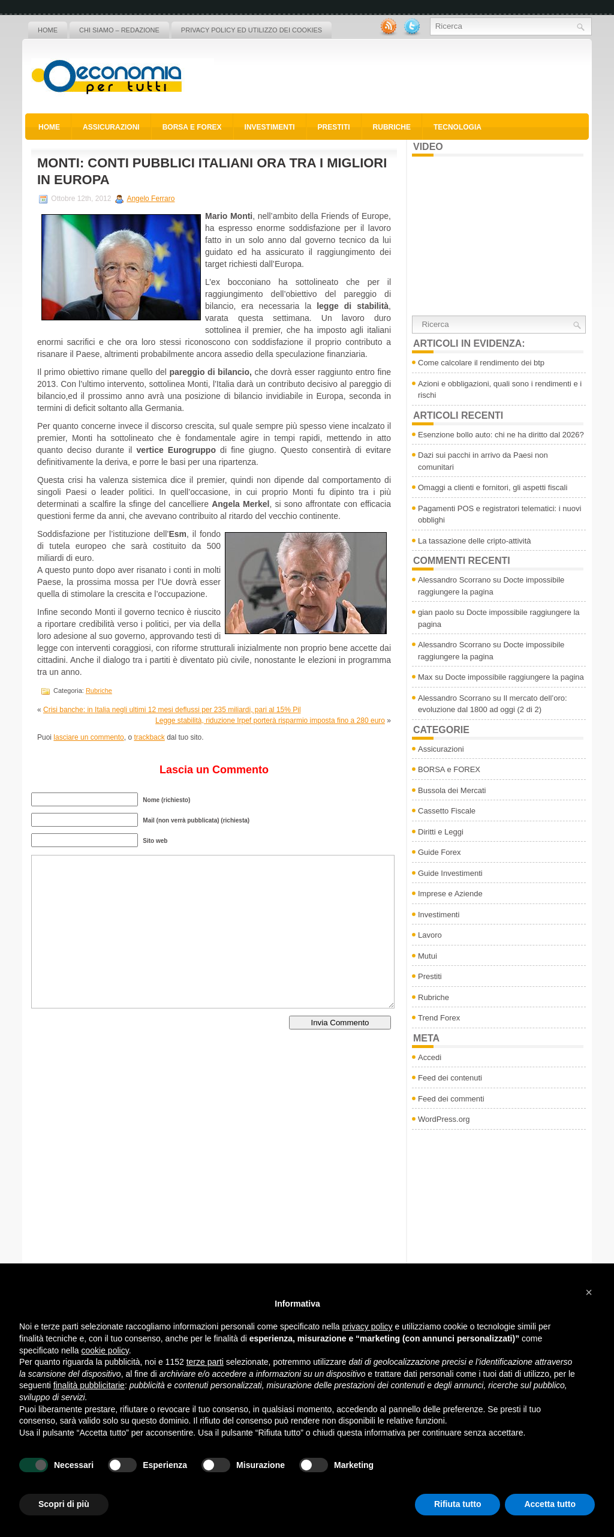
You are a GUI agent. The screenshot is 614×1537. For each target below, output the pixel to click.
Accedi (429, 1057)
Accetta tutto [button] (550, 1504)
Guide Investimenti (450, 873)
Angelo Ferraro (150, 198)
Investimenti (270, 127)
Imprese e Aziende (450, 893)
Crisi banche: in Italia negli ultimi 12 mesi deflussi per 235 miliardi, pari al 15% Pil (172, 710)
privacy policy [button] (367, 1326)
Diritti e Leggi (440, 831)
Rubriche (392, 127)
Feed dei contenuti (450, 1077)
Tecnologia (457, 127)
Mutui (427, 955)
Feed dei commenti (451, 1098)
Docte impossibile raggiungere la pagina (515, 677)
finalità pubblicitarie (89, 1385)
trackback (149, 737)
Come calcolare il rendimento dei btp (481, 362)
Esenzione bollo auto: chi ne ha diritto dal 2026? (501, 434)
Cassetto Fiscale (446, 810)
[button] (588, 1292)
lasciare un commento (88, 737)
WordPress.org (443, 1119)
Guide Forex (439, 852)
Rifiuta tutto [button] (457, 1504)
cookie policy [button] (105, 1350)
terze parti (205, 1362)
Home (48, 30)
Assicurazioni (111, 127)
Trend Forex (439, 1017)
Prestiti (334, 127)
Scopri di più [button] (63, 1504)
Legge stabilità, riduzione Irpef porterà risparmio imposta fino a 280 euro (270, 720)
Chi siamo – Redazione (119, 30)
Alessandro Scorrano (454, 579)
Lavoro (430, 934)
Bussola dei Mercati (452, 790)
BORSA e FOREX (192, 127)
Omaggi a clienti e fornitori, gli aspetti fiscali (492, 487)
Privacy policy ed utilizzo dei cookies (251, 30)
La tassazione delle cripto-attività (474, 540)
